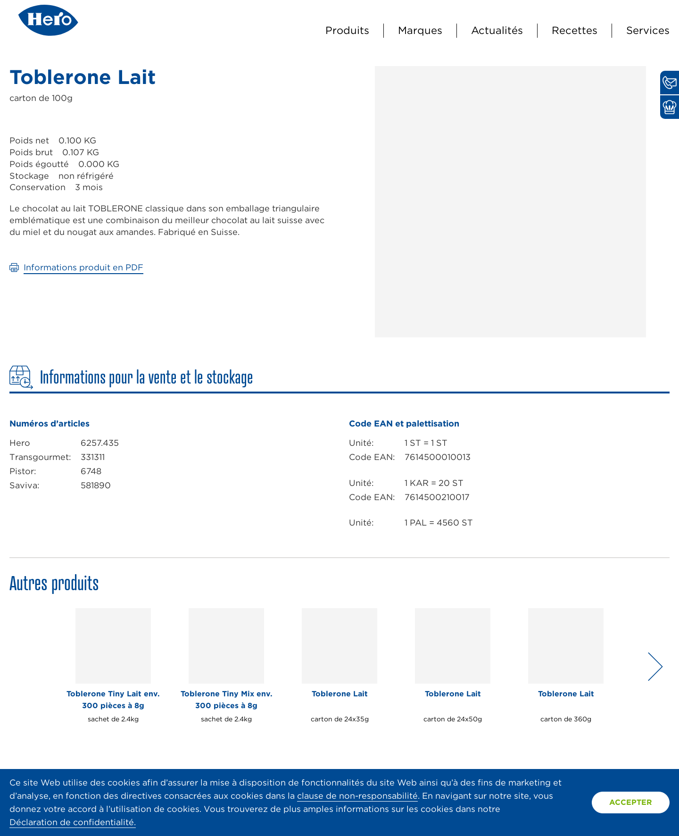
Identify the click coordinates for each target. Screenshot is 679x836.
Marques (420, 30)
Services (648, 30)
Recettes (574, 30)
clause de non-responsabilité (357, 796)
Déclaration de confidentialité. (72, 822)
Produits (347, 30)
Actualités (497, 30)
